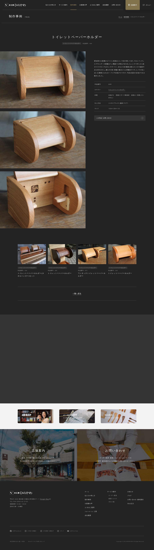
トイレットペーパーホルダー (117, 90)
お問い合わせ (116, 5)
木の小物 (112, 502)
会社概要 (106, 5)
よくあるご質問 (95, 5)
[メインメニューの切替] (147, 5)
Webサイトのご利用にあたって (36, 541)
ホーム (120, 17)
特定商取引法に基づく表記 (17, 541)
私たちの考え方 (51, 5)
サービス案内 (63, 5)
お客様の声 (83, 5)
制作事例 (73, 5)
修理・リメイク (113, 498)
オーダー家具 (113, 495)
